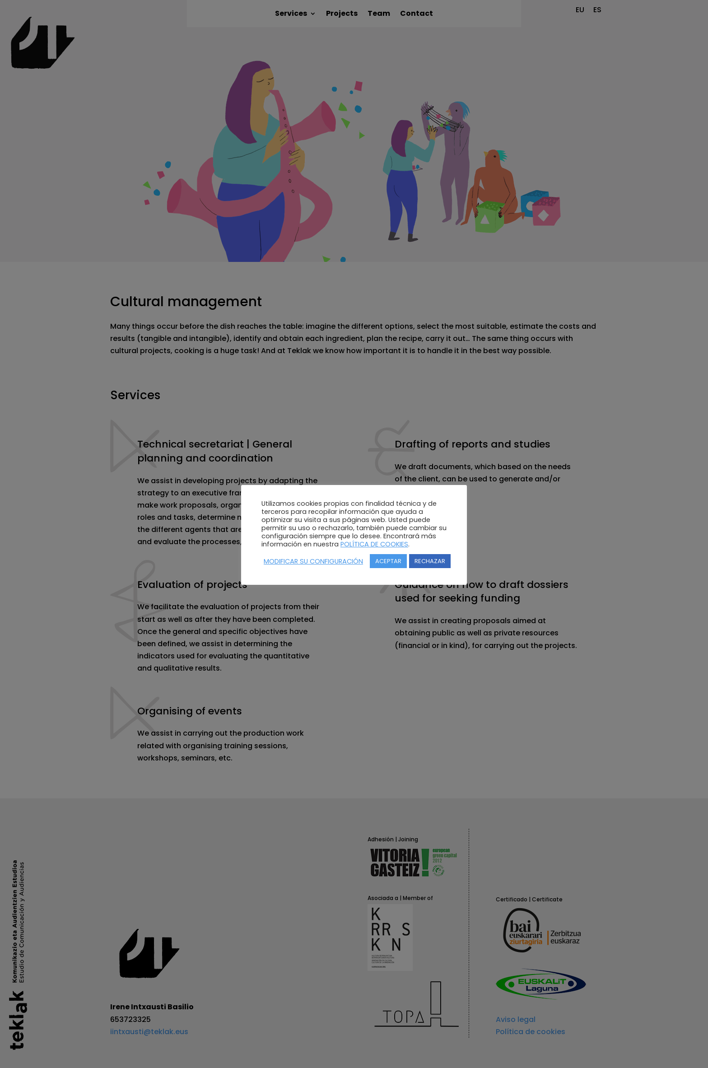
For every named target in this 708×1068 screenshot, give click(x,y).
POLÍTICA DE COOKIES (374, 544)
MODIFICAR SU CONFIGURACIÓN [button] (313, 561)
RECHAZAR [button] (430, 561)
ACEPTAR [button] (388, 561)
